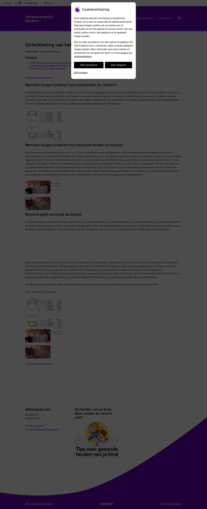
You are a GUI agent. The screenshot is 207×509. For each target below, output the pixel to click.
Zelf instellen (81, 72)
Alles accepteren (88, 65)
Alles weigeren (118, 65)
